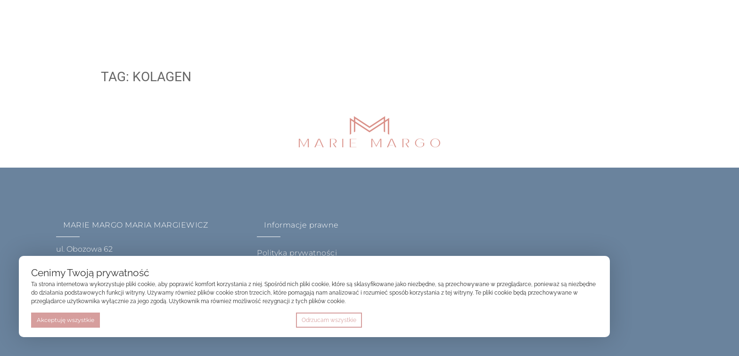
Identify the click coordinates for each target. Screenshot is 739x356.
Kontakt (362, 25)
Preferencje (578, 320)
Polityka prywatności (297, 252)
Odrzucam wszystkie (329, 320)
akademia (306, 25)
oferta (251, 25)
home (161, 25)
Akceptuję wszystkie (65, 319)
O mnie (203, 25)
